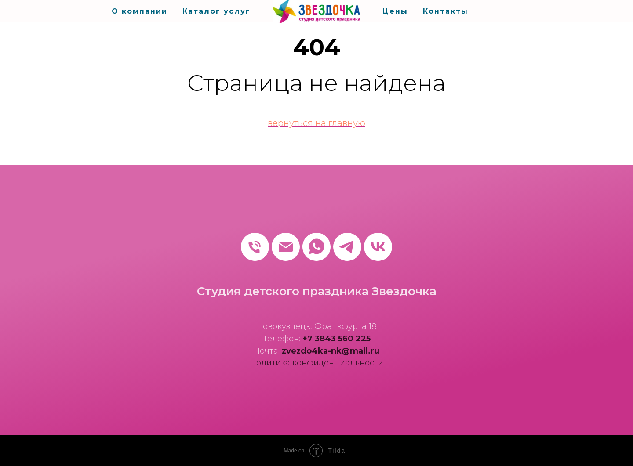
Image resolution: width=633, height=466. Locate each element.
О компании (139, 11)
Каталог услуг (216, 11)
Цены (395, 11)
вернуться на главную (316, 123)
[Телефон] (255, 247)
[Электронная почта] (286, 247)
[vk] (378, 247)
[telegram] (347, 247)
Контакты (445, 11)
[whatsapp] (316, 247)
